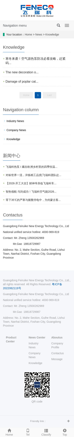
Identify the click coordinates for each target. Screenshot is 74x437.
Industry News (15, 121)
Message (57, 359)
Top (64, 432)
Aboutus (57, 337)
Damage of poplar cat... (22, 81)
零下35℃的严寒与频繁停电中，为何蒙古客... (33, 199)
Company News (16, 130)
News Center (37, 337)
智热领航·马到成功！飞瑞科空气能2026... (31, 191)
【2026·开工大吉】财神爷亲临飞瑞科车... (31, 183)
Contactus (57, 353)
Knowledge (52, 34)
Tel (28, 432)
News (38, 34)
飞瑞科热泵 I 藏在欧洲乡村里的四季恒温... (31, 166)
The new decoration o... (22, 72)
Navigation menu (15, 25)
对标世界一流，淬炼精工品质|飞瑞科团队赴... (33, 175)
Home (28, 34)
